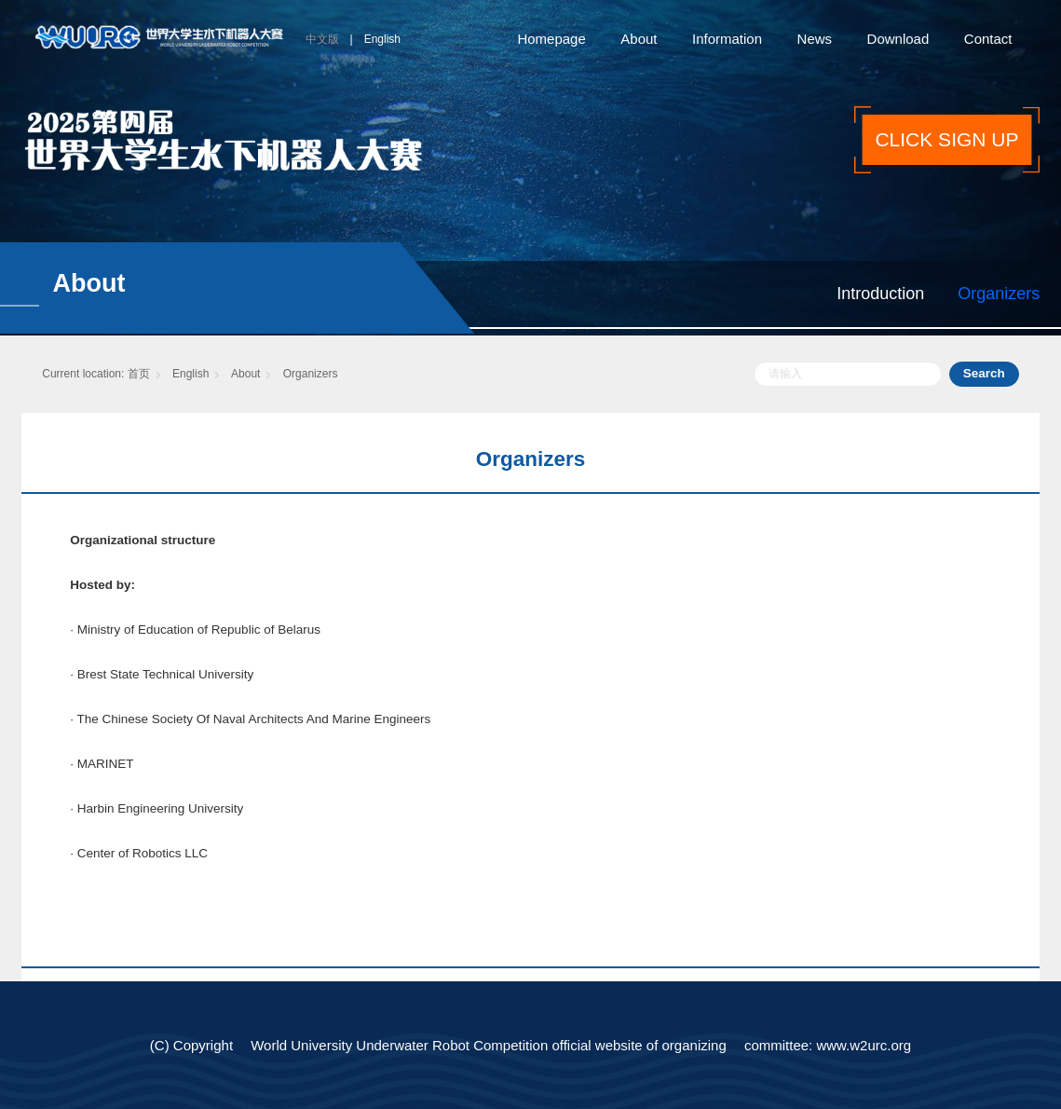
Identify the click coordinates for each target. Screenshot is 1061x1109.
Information (727, 39)
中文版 (322, 39)
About (638, 39)
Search (984, 373)
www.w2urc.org (863, 1045)
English (382, 39)
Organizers (999, 293)
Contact (988, 39)
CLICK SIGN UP (946, 139)
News (815, 39)
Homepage (551, 39)
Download (898, 39)
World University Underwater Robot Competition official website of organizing (489, 1045)
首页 (139, 373)
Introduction (880, 293)
